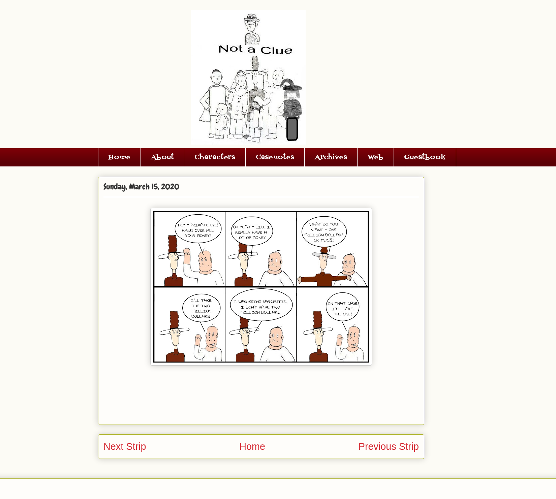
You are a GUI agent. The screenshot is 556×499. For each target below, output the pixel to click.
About (162, 157)
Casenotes (275, 157)
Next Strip (124, 446)
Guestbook (425, 157)
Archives (331, 157)
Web (375, 157)
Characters (214, 157)
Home (119, 157)
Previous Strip (389, 446)
